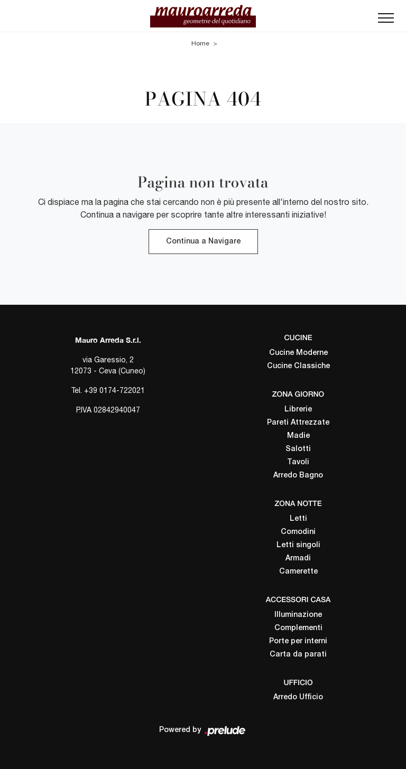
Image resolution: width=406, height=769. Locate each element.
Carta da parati (298, 654)
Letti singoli (298, 544)
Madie (298, 435)
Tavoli (298, 461)
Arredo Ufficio (298, 697)
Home (200, 42)
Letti (298, 518)
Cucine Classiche (298, 366)
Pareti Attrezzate (298, 422)
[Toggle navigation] (386, 21)
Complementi (298, 627)
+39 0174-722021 (114, 390)
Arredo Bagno (298, 475)
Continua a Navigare (203, 241)
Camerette (298, 571)
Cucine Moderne (298, 353)
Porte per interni (298, 640)
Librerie (298, 409)
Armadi (298, 558)
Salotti (298, 448)
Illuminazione (298, 614)
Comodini (298, 531)
